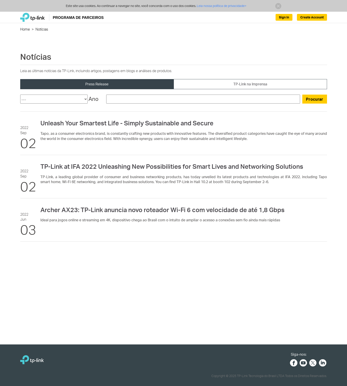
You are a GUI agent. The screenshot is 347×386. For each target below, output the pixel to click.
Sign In (284, 17)
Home (25, 29)
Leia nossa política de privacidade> (221, 6)
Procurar (314, 99)
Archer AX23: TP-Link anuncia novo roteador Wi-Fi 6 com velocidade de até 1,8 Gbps (162, 210)
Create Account (312, 17)
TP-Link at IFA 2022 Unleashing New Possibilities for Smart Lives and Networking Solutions (171, 166)
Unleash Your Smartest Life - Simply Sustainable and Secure (126, 123)
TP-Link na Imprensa (250, 84)
